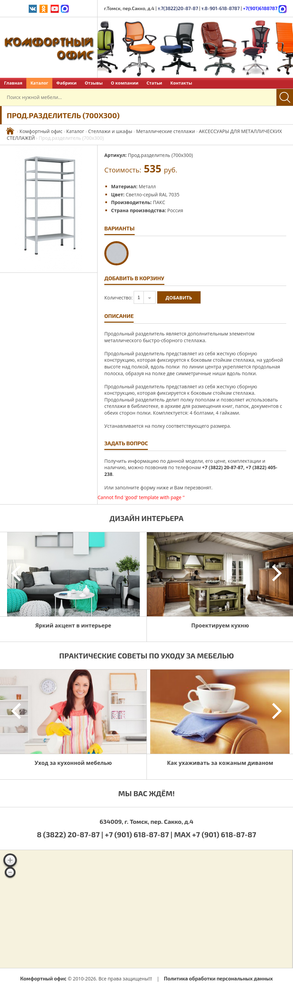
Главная (13, 83)
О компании (124, 83)
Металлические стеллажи (165, 131)
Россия (175, 210)
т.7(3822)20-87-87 (178, 8)
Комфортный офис (41, 131)
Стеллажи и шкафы (110, 131)
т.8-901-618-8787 (220, 8)
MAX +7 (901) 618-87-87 (215, 834)
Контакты (181, 83)
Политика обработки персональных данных (218, 978)
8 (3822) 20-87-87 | (71, 834)
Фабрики (66, 83)
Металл (147, 186)
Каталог (39, 83)
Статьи (154, 83)
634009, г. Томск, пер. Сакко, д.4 (146, 821)
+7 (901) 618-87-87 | (138, 834)
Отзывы (94, 83)
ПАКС (159, 202)
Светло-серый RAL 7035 (152, 194)
